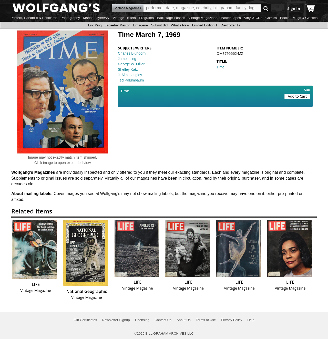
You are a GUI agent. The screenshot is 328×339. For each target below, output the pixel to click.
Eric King (94, 25)
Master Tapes (230, 18)
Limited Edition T (205, 25)
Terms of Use (206, 320)
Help (250, 320)
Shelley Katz (128, 69)
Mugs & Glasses (305, 18)
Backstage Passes (171, 18)
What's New (180, 25)
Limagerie (140, 25)
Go (266, 8)
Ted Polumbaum (131, 80)
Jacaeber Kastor (117, 25)
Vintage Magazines (202, 18)
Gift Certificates (85, 320)
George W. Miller (131, 64)
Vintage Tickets (124, 18)
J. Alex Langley (130, 75)
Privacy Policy (231, 320)
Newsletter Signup (116, 320)
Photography (70, 18)
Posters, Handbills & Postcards (34, 18)
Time (220, 67)
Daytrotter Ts (230, 25)
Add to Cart (297, 96)
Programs (146, 18)
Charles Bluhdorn (132, 53)
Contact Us (163, 320)
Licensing (142, 320)
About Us (184, 320)
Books (285, 18)
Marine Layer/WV (96, 18)
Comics (271, 18)
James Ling (127, 59)
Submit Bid (159, 25)
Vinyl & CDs (253, 18)
